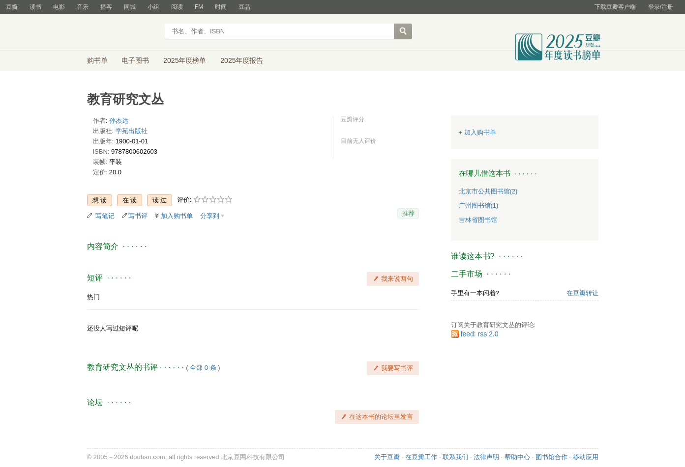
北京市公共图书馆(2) (488, 191)
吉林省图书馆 (478, 219)
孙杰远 (118, 120)
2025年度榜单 (184, 60)
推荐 (408, 213)
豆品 (244, 6)
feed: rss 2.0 (480, 334)
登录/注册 (660, 6)
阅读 (177, 6)
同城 (130, 6)
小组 (153, 6)
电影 (59, 6)
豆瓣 (12, 6)
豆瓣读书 (122, 32)
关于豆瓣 (387, 457)
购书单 (97, 60)
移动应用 (585, 457)
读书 (35, 6)
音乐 (83, 6)
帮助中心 (517, 457)
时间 (221, 6)
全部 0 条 (203, 367)
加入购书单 (177, 216)
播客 (106, 6)
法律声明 (486, 457)
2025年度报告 (241, 60)
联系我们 (455, 457)
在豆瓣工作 (421, 457)
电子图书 (135, 60)
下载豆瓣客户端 (615, 6)
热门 (93, 297)
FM (199, 6)
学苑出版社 (132, 131)
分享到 (209, 216)
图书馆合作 (551, 457)
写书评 (138, 216)
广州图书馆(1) (479, 205)
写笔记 (105, 216)
